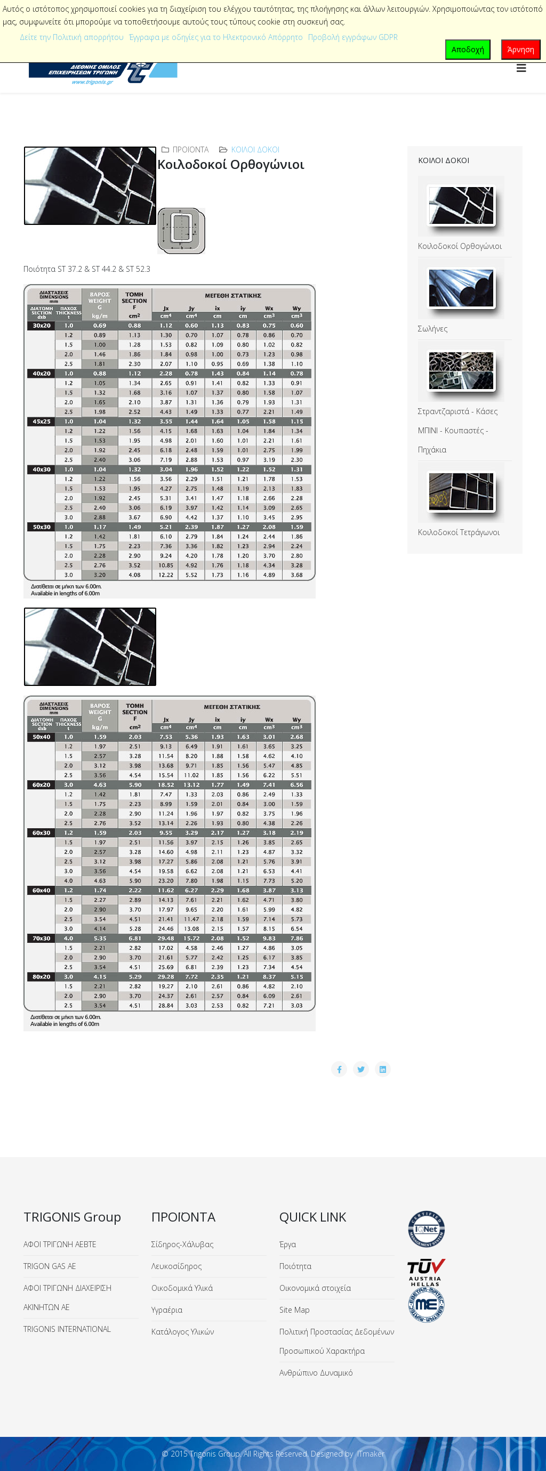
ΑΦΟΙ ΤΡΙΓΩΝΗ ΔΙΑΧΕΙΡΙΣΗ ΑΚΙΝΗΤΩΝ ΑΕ (67, 1297)
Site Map (294, 1310)
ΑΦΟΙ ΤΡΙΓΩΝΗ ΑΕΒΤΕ (60, 1244)
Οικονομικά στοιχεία (315, 1288)
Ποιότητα (295, 1266)
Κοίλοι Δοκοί (255, 149)
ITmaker (370, 1454)
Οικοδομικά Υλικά (182, 1288)
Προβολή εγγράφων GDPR (353, 37)
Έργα (287, 1244)
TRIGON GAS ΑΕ (49, 1266)
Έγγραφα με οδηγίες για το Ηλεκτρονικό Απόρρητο (216, 37)
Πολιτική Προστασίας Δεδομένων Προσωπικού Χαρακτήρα (336, 1341)
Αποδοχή (468, 49)
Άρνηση (521, 49)
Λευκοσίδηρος (176, 1266)
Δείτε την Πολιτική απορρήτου (72, 37)
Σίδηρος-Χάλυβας (182, 1244)
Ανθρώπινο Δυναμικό (316, 1373)
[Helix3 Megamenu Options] (521, 68)
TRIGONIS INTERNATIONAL (67, 1329)
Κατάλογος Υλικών (182, 1332)
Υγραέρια (166, 1310)
